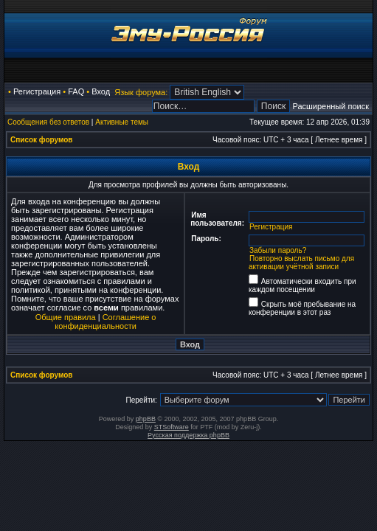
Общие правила (65, 317)
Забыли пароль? (277, 250)
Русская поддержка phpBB (188, 435)
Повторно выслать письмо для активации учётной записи (301, 262)
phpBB (146, 419)
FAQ (76, 91)
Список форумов (41, 140)
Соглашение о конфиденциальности (105, 321)
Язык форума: (140, 92)
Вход (100, 91)
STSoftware (171, 427)
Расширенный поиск (330, 106)
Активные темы (121, 122)
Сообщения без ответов (48, 122)
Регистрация (36, 91)
